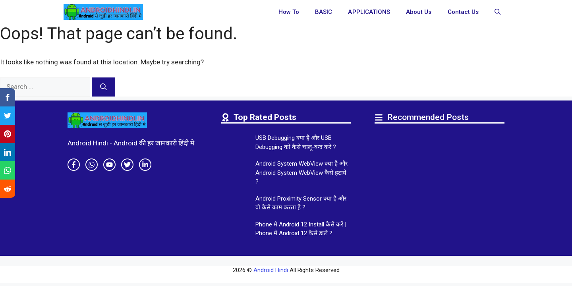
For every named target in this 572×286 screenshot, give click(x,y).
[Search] (103, 87)
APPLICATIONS (369, 11)
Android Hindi (270, 270)
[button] (497, 12)
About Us (418, 11)
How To (288, 11)
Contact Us (463, 11)
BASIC (323, 11)
